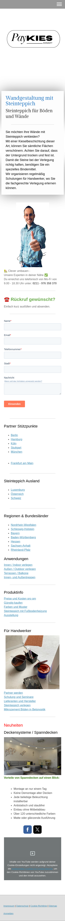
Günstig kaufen (13, 602)
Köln (13, 443)
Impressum (8, 906)
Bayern (15, 533)
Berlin (14, 435)
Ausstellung (11, 615)
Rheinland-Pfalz (21, 549)
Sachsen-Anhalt (21, 545)
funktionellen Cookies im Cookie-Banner (32, 868)
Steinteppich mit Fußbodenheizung (25, 611)
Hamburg (16, 439)
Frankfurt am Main (22, 463)
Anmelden (8, 913)
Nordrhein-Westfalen (23, 524)
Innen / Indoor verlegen (18, 564)
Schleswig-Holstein (22, 529)
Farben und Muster (15, 606)
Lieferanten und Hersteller (20, 701)
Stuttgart (16, 447)
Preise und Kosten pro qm (20, 598)
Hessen (15, 541)
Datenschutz (22, 906)
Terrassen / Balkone (16, 573)
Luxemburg (18, 489)
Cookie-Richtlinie (38, 906)
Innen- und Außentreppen (19, 577)
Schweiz (16, 498)
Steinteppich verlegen (17, 705)
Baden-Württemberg (23, 537)
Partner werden (13, 692)
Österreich (17, 493)
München (16, 451)
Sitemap (53, 906)
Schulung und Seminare (19, 697)
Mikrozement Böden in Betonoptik (24, 709)
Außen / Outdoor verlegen (20, 569)
